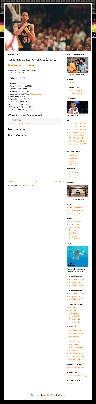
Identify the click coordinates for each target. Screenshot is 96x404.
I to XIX (72, 83)
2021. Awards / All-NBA (77, 126)
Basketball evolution (76, 359)
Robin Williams (74, 239)
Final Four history (75, 350)
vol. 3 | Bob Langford (76, 299)
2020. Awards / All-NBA (77, 129)
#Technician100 (36, 94)
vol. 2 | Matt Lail (75, 282)
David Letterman (75, 221)
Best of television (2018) (77, 207)
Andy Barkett (16, 104)
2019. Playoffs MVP (76, 138)
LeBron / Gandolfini (76, 348)
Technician (25, 123)
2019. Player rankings (76, 135)
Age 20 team (73, 158)
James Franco (73, 345)
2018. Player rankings (76, 141)
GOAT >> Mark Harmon (77, 91)
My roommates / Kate (76, 356)
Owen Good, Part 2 (75, 319)
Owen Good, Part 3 (75, 322)
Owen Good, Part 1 (75, 316)
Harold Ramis (74, 336)
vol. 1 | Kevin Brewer (76, 279)
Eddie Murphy (74, 224)
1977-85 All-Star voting (77, 384)
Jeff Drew (72, 307)
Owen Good (17, 123)
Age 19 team (73, 155)
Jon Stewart (73, 236)
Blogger (62, 395)
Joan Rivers (73, 233)
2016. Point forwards (76, 147)
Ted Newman (73, 313)
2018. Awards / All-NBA (77, 144)
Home (35, 181)
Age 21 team (73, 161)
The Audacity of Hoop (76, 333)
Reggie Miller (74, 178)
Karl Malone (73, 175)
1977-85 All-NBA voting (77, 376)
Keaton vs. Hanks (75, 342)
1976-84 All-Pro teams (77, 367)
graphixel (46, 395)
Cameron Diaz (74, 339)
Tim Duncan (73, 172)
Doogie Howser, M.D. (76, 353)
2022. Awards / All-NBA (77, 124)
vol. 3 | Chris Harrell (76, 285)
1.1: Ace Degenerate (76, 210)
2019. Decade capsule (76, 132)
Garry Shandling (74, 227)
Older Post (57, 181)
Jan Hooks (72, 230)
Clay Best (72, 310)
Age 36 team (73, 164)
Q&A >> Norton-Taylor (77, 94)
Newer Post (13, 181)
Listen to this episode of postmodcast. (22, 65)
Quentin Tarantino (75, 330)
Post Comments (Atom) (26, 185)
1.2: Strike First (74, 213)
